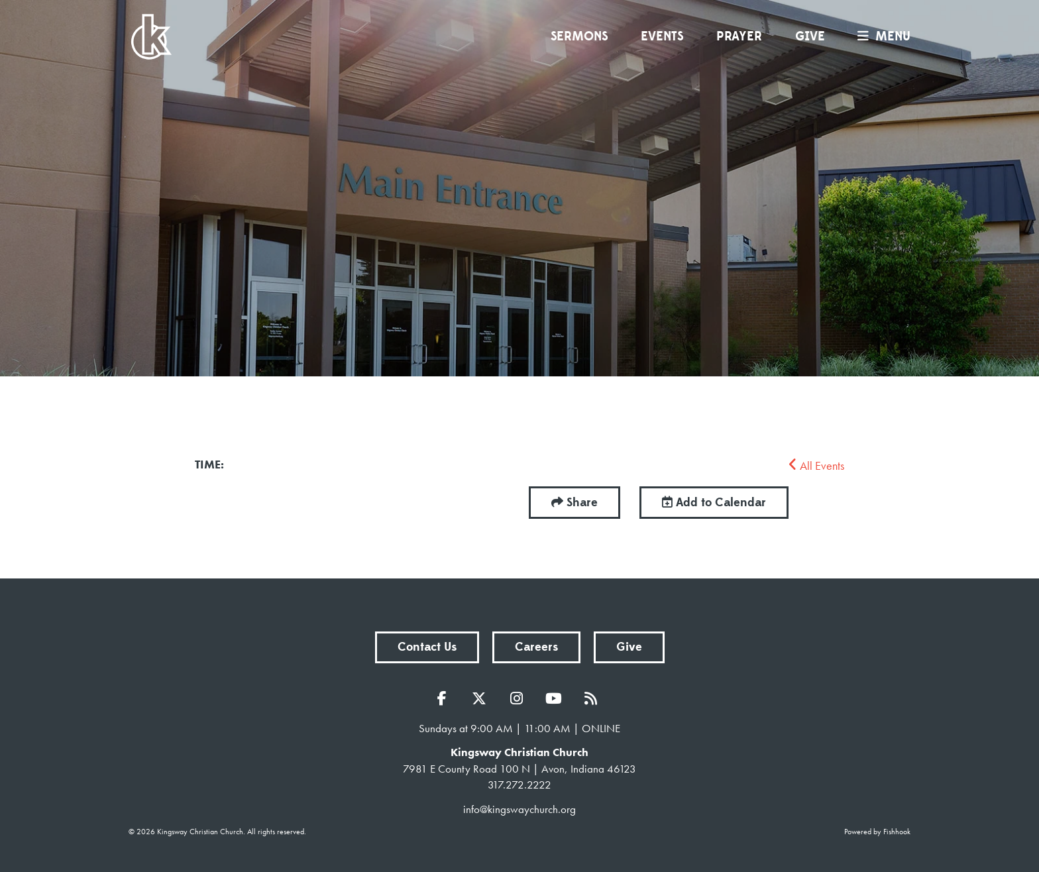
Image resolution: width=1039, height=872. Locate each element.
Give (810, 36)
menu (880, 36)
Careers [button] (536, 647)
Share (582, 502)
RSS (593, 698)
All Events (816, 465)
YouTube (556, 698)
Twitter (482, 698)
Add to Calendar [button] (714, 502)
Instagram (519, 698)
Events (662, 36)
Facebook (445, 698)
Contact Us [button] (427, 647)
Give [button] (629, 647)
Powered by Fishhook (877, 831)
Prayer (739, 36)
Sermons (579, 36)
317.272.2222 (519, 784)
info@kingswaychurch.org (519, 809)
